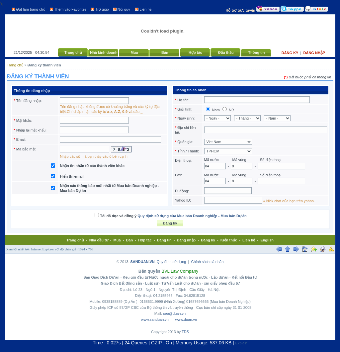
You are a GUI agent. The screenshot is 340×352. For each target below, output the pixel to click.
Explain (241, 343)
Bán (164, 52)
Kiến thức (228, 240)
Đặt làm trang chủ (30, 9)
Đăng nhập (314, 53)
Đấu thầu (226, 52)
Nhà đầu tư (98, 240)
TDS (185, 332)
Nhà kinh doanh (104, 52)
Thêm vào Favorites (70, 9)
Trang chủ (73, 52)
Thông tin (256, 52)
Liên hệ (145, 9)
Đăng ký (290, 53)
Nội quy (124, 9)
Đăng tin (164, 240)
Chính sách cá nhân (207, 262)
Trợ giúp (102, 9)
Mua (134, 52)
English (267, 240)
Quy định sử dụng (171, 262)
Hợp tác (195, 52)
